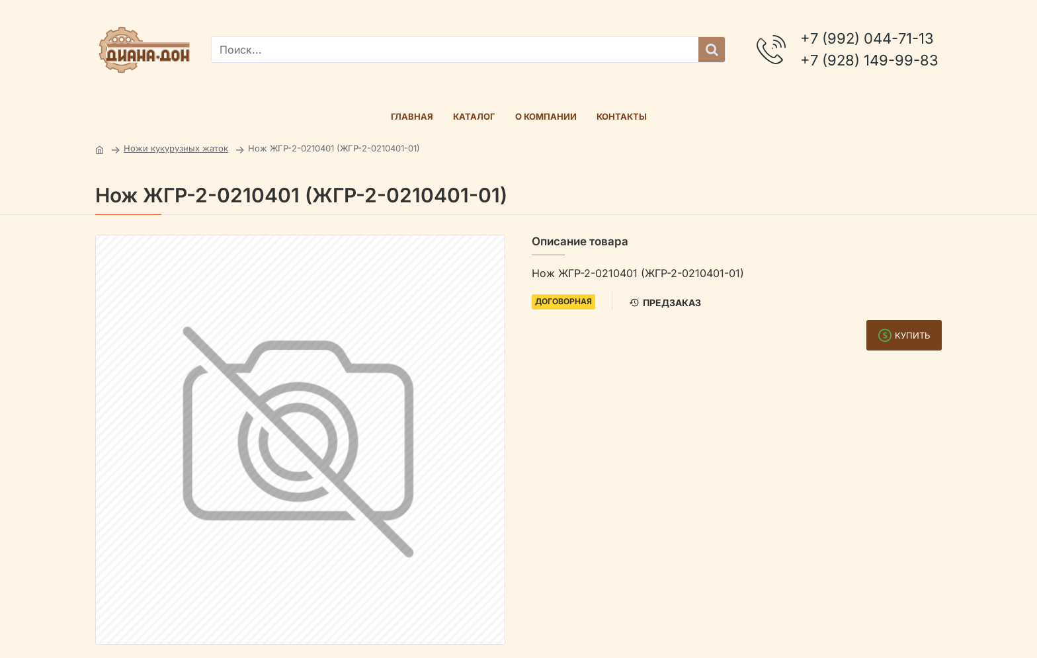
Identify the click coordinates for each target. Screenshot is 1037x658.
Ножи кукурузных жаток (176, 148)
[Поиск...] (711, 49)
